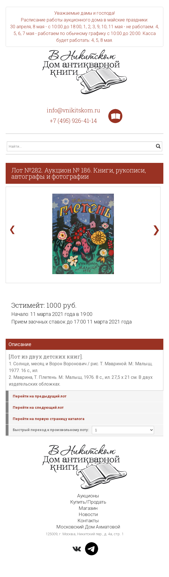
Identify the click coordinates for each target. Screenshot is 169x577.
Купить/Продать (88, 502)
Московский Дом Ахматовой (88, 527)
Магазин (88, 508)
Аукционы (88, 496)
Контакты (88, 520)
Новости (88, 514)
